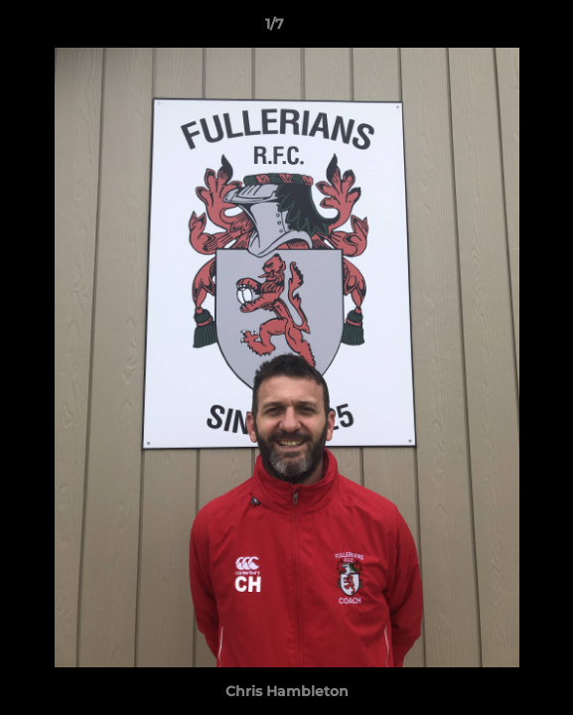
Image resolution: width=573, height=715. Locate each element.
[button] (501, 29)
